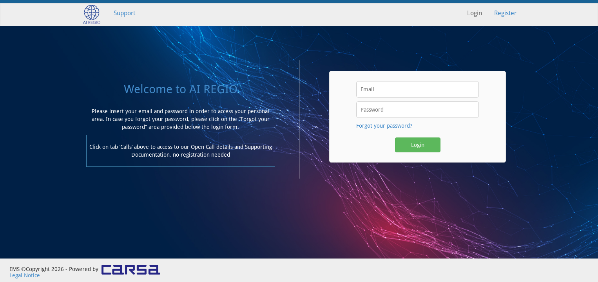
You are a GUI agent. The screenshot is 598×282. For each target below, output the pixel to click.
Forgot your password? (384, 126)
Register (505, 13)
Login (417, 145)
